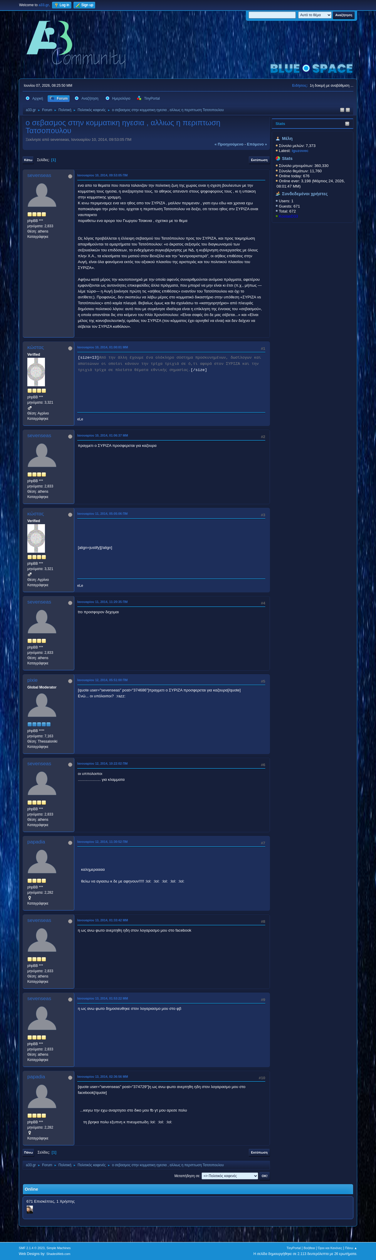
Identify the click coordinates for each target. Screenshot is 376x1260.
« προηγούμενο (229, 144)
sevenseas (39, 175)
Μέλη (287, 138)
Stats (280, 123)
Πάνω (28, 1152)
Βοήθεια (309, 1248)
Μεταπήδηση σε (186, 1176)
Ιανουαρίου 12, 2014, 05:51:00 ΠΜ (102, 680)
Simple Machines (58, 1248)
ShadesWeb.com (58, 1254)
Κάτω (28, 160)
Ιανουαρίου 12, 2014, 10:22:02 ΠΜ (102, 763)
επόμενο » (257, 144)
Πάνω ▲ (351, 1248)
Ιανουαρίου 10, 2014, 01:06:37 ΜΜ (102, 435)
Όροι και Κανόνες (330, 1248)
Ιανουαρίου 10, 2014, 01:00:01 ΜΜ (102, 347)
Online (31, 1189)
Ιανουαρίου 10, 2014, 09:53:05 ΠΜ (102, 175)
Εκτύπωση (259, 160)
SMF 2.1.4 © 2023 (32, 1248)
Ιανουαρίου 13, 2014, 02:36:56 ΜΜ (102, 1076)
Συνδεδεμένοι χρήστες (305, 193)
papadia (36, 842)
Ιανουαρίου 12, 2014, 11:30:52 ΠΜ (102, 841)
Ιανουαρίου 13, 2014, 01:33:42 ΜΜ (102, 920)
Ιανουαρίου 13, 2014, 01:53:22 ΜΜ (102, 998)
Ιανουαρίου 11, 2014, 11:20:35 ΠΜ (102, 602)
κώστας (35, 347)
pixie (32, 680)
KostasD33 (288, 216)
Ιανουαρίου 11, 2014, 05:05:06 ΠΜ (102, 513)
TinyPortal (294, 1248)
